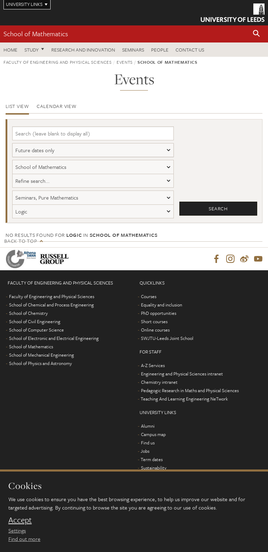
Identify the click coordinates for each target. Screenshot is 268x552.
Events (125, 62)
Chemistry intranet (159, 385)
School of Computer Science (36, 332)
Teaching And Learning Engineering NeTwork (184, 401)
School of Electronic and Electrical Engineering (54, 341)
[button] (256, 34)
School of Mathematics (35, 33)
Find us (148, 445)
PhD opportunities (158, 316)
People (160, 49)
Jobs (145, 454)
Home (10, 49)
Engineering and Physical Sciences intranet (182, 376)
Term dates (152, 462)
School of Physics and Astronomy (40, 366)
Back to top (20, 243)
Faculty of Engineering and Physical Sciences (57, 62)
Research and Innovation (83, 49)
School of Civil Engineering (34, 324)
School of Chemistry (28, 316)
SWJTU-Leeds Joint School (167, 341)
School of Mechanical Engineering (41, 358)
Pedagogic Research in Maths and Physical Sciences (190, 393)
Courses (148, 299)
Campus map (153, 437)
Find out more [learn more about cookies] (24, 539)
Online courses (155, 332)
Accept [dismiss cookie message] (20, 520)
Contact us (190, 49)
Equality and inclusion (161, 307)
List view (17, 106)
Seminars (133, 49)
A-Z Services (153, 368)
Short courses (154, 324)
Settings (17, 530)
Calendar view (56, 106)
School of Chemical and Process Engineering (51, 307)
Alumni (148, 429)
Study (31, 49)
